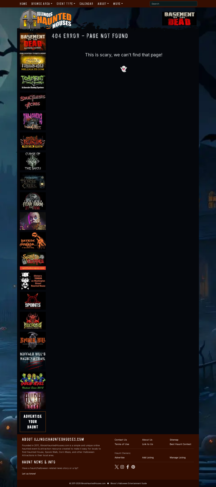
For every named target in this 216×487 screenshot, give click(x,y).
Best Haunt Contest (180, 444)
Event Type (65, 4)
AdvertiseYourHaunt (33, 421)
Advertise (120, 457)
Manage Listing (178, 457)
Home (23, 4)
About (102, 4)
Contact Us (121, 439)
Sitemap (174, 439)
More (116, 4)
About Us (147, 439)
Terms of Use (122, 444)
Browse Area (40, 4)
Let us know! (29, 473)
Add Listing (148, 457)
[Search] (173, 3)
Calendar (86, 4)
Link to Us (147, 444)
